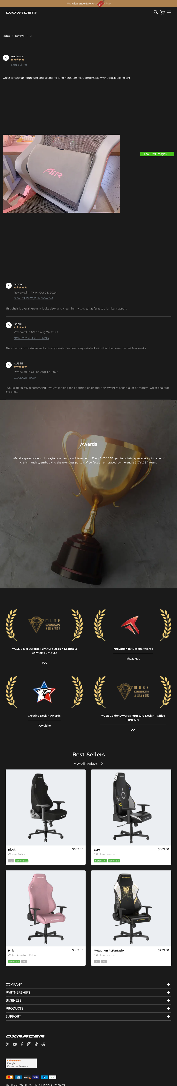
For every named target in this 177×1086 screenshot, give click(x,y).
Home (6, 35)
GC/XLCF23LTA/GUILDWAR (31, 338)
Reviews (19, 35)
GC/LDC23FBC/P (25, 377)
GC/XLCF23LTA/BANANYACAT (33, 298)
